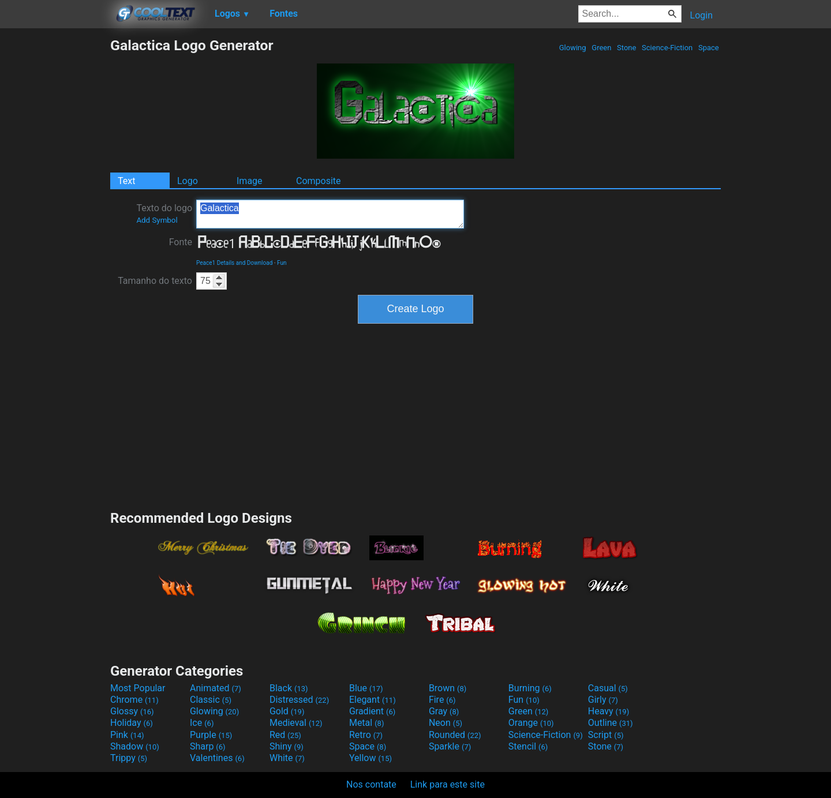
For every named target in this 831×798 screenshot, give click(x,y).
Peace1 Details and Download (234, 263)
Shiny (286, 746)
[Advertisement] (55, 210)
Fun (281, 263)
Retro (366, 734)
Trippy (128, 757)
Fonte (180, 242)
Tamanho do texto (155, 280)
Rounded (455, 734)
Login (701, 15)
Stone (626, 47)
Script (606, 734)
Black (288, 688)
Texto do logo (164, 213)
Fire (442, 699)
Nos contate (371, 784)
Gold (287, 711)
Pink (127, 734)
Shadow (134, 746)
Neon (445, 722)
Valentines (217, 757)
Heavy (608, 711)
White (287, 757)
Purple (211, 734)
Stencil (528, 746)
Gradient (372, 711)
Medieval (296, 722)
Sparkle (450, 746)
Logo (187, 180)
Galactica (330, 214)
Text (126, 180)
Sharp (208, 746)
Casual (608, 688)
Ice (202, 722)
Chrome (134, 699)
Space (709, 47)
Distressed (299, 699)
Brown (447, 688)
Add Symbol (156, 220)
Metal (366, 722)
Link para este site (447, 784)
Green (601, 47)
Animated (215, 688)
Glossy (132, 711)
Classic (210, 699)
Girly (603, 699)
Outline (610, 722)
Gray (444, 711)
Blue (366, 688)
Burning (530, 688)
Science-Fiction (667, 47)
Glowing (572, 47)
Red (285, 734)
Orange (531, 722)
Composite (318, 180)
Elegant (372, 699)
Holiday (131, 722)
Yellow (370, 757)
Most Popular (138, 688)
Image (250, 180)
